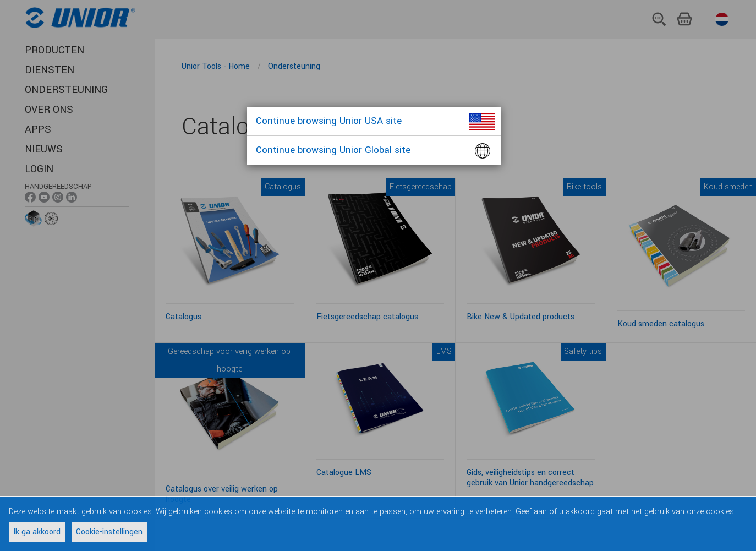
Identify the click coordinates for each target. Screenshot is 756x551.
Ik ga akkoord (37, 532)
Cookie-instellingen (109, 532)
